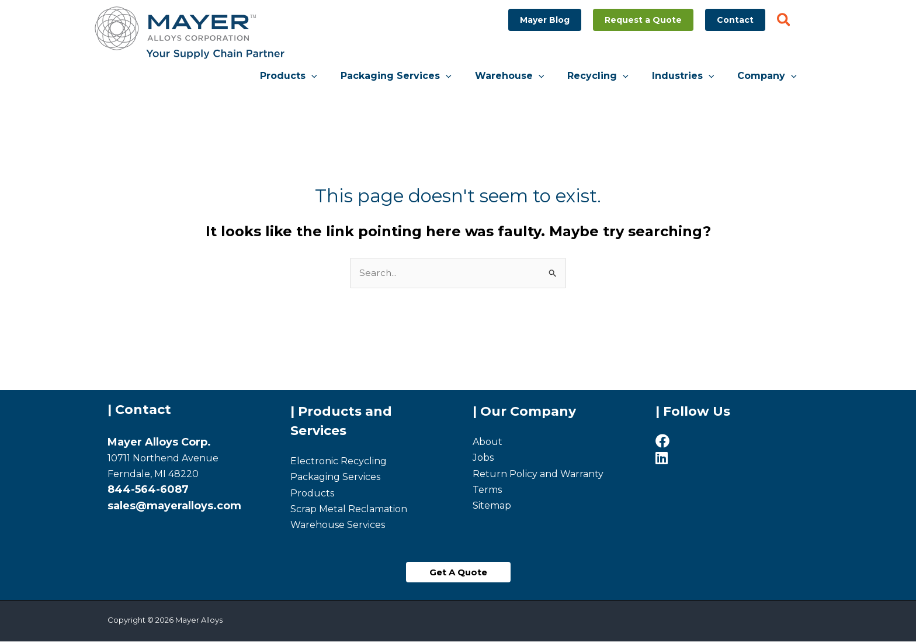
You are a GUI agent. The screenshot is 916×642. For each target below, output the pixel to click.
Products (312, 493)
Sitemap (492, 506)
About (487, 442)
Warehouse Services (337, 525)
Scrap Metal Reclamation (348, 509)
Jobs (483, 458)
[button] (544, 20)
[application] (337, 75)
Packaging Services (335, 478)
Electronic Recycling (338, 461)
